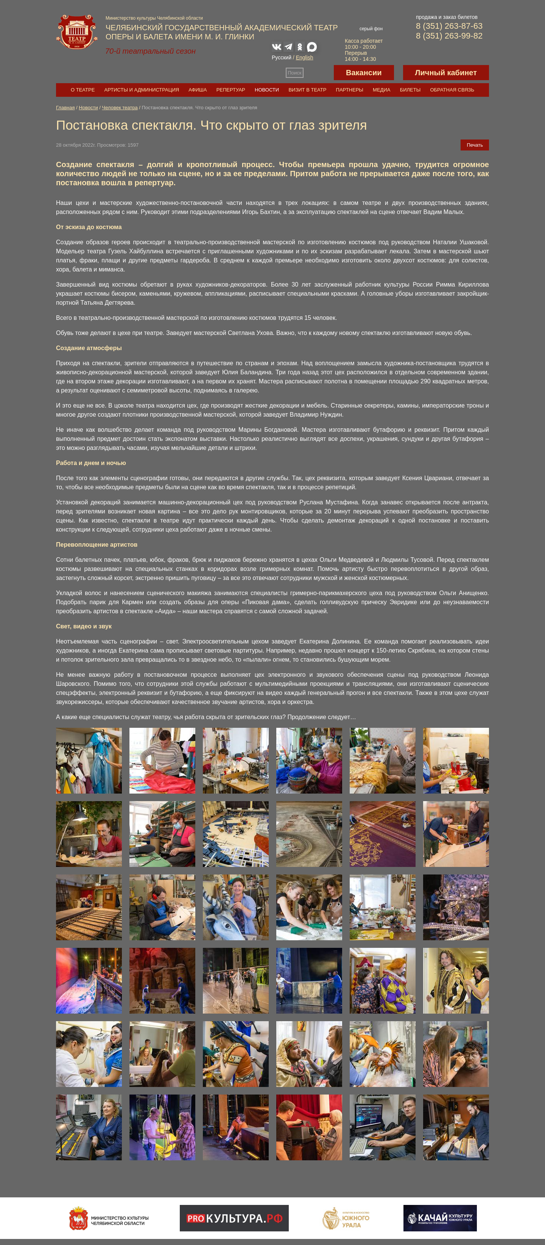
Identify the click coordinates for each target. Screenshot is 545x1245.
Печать (475, 145)
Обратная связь (452, 90)
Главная (65, 107)
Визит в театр (307, 90)
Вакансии (364, 72)
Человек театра (120, 107)
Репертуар (230, 90)
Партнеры (349, 90)
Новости (267, 90)
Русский (281, 57)
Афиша (197, 90)
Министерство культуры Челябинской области (154, 18)
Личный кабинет (446, 72)
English (304, 57)
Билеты (410, 90)
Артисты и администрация (141, 90)
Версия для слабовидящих (319, 73)
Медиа (381, 90)
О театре (83, 90)
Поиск (295, 73)
